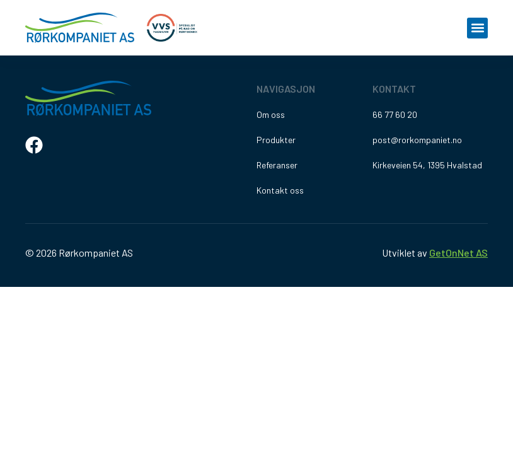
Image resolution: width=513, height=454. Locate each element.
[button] (477, 28)
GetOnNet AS (458, 253)
